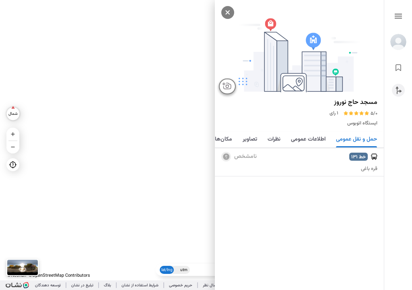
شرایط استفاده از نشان (140, 285)
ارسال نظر (211, 285)
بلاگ (107, 285)
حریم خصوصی (180, 285)
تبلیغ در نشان (82, 285)
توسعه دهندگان (48, 285)
